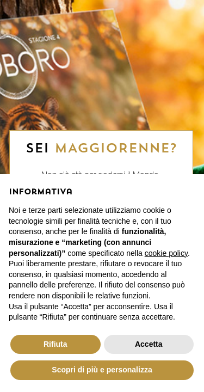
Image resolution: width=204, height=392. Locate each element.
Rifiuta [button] (55, 344)
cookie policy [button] (166, 253)
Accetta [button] (149, 344)
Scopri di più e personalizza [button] (102, 369)
